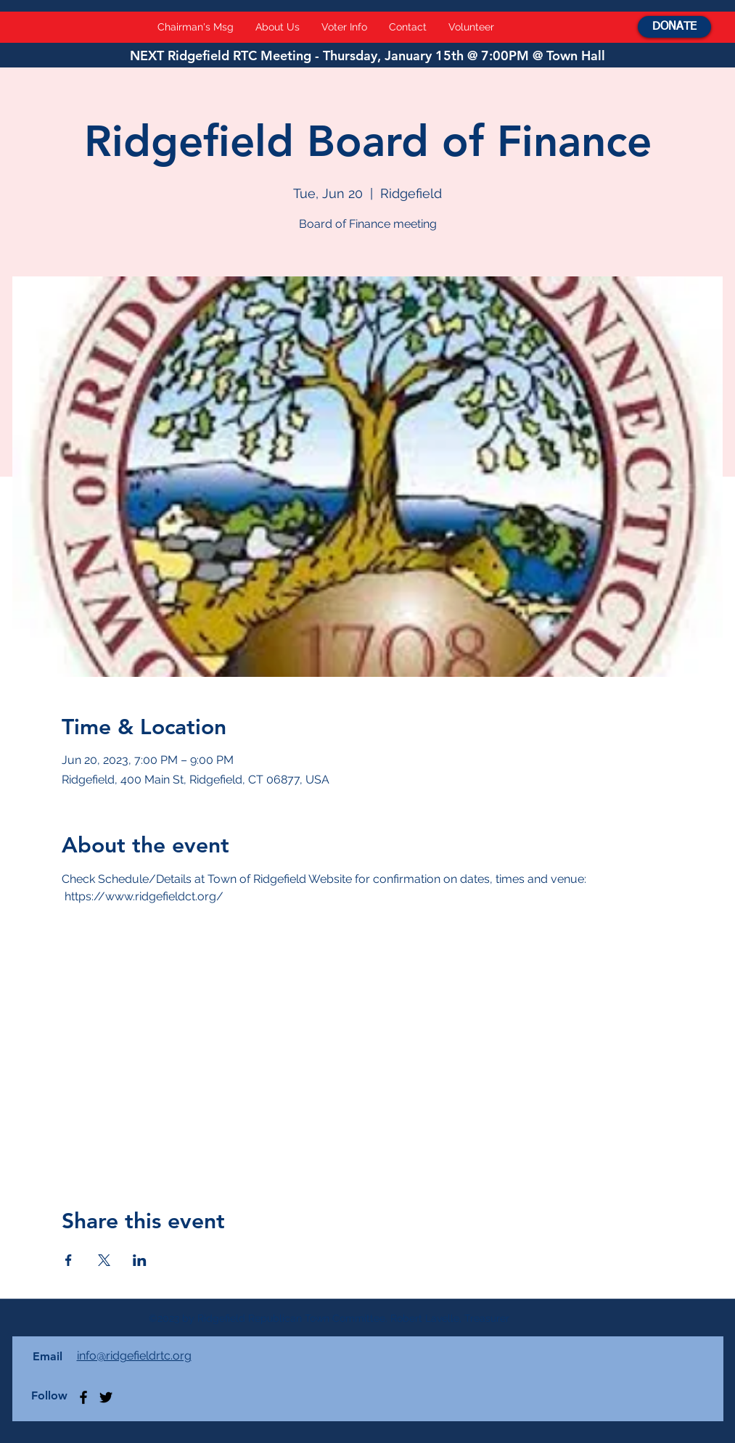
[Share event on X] (104, 1260)
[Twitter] (106, 1397)
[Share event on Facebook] (68, 1260)
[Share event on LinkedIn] (140, 1260)
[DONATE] (674, 27)
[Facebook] (83, 1397)
